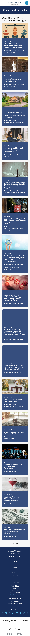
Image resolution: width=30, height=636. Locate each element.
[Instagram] (6, 613)
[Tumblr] (20, 613)
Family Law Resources (15, 565)
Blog (15, 570)
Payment (15, 567)
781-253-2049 (15, 557)
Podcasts (15, 573)
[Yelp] (27, 613)
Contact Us (15, 575)
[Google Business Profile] (24, 613)
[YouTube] (17, 613)
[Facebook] (3, 613)
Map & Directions (15, 595)
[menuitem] (11, 630)
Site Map (15, 578)
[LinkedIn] (13, 613)
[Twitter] (10, 613)
